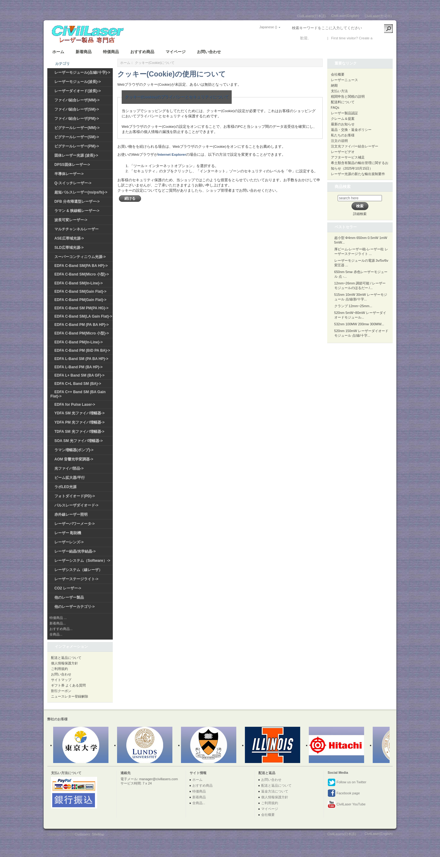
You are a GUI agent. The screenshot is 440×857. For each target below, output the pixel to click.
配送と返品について (66, 657)
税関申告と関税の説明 (348, 96)
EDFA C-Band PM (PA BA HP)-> (81, 325)
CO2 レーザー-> (67, 588)
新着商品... (57, 623)
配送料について (343, 102)
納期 (334, 85)
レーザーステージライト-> (76, 579)
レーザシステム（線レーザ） (78, 570)
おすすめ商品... (61, 629)
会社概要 (337, 74)
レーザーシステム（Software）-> (82, 560)
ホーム (58, 51)
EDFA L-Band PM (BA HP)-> (78, 367)
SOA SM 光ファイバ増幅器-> (78, 441)
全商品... (55, 634)
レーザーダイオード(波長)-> (77, 91)
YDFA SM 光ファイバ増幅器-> (79, 413)
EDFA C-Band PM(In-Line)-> (78, 342)
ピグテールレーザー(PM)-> (76, 146)
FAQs (335, 107)
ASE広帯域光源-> (69, 238)
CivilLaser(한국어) (378, 16)
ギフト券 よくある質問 (68, 685)
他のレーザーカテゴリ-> (74, 607)
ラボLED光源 (65, 487)
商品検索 (343, 186)
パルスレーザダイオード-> (76, 505)
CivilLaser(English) (345, 16)
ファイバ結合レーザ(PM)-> (76, 118)
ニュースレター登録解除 (69, 696)
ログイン (317, 38)
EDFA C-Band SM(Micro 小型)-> (81, 274)
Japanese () (268, 27)
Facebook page (344, 793)
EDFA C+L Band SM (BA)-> (77, 384)
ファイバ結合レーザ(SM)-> (76, 109)
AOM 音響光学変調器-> (73, 459)
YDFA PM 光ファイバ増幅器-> (79, 422)
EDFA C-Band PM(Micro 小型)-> (81, 333)
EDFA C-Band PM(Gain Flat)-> (80, 300)
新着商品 (84, 51)
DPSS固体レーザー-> (72, 164)
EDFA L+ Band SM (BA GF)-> (79, 375)
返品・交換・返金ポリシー (351, 129)
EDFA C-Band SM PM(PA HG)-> (81, 308)
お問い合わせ (209, 51)
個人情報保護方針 (64, 663)
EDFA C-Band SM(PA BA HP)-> (81, 266)
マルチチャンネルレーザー (76, 229)
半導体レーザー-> (69, 174)
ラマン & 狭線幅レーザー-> (76, 211)
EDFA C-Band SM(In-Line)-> (78, 283)
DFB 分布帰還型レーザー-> (77, 201)
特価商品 (111, 51)
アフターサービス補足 (348, 157)
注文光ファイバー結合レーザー (354, 146)
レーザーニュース (344, 80)
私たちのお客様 (343, 135)
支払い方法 (339, 91)
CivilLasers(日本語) (311, 16)
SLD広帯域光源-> (69, 247)
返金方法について (274, 791)
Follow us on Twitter (347, 782)
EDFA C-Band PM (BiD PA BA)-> (82, 350)
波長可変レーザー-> (70, 220)
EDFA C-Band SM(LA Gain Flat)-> (83, 316)
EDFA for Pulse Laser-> (74, 404)
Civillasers (82, 834)
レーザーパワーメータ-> (74, 524)
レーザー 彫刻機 (67, 533)
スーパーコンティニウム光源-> (80, 257)
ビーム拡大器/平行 (69, 477)
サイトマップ (61, 680)
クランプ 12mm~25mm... (353, 306)
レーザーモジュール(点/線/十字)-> (82, 72)
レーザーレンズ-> (69, 542)
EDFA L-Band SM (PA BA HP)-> (81, 359)
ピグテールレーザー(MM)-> (77, 128)
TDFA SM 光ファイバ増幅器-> (79, 431)
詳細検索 (360, 214)
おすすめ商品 (142, 51)
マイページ (176, 51)
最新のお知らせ (343, 124)
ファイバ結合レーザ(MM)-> (77, 100)
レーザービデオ (343, 152)
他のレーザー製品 (69, 597)
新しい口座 (382, 38)
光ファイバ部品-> (69, 468)
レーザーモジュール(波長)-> (77, 82)
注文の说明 (339, 141)
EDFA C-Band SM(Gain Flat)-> (80, 291)
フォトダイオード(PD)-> (74, 496)
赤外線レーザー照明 (71, 514)
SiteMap (98, 834)
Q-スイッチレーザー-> (72, 183)
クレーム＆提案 (343, 118)
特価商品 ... (58, 618)
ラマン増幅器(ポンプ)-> (73, 450)
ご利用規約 (59, 669)
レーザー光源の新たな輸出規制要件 (358, 174)
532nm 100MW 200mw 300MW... (359, 324)
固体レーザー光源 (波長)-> (76, 155)
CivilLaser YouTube (346, 804)
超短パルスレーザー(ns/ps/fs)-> (80, 192)
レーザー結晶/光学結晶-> (75, 551)
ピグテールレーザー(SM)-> (76, 137)
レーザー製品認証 (344, 113)
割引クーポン (61, 691)
